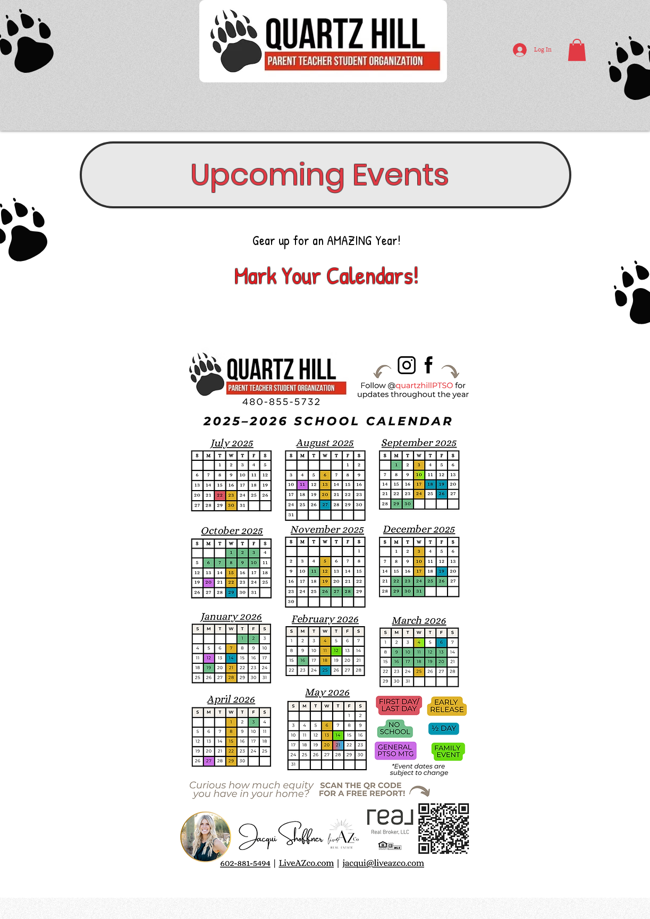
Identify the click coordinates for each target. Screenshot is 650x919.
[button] (577, 50)
